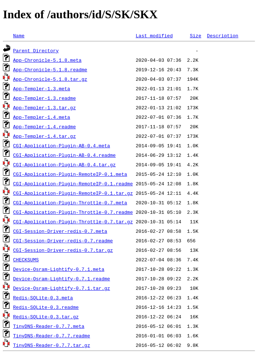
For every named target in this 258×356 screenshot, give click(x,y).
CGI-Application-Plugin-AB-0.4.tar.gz (64, 164)
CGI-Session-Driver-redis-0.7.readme (63, 240)
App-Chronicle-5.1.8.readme (50, 69)
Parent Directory (36, 50)
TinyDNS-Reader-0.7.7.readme (51, 335)
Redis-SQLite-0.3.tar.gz (46, 316)
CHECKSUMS (26, 259)
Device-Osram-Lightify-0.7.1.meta (59, 269)
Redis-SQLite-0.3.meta (43, 297)
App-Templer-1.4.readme (44, 126)
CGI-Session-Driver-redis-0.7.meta (60, 231)
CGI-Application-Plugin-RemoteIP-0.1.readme (73, 183)
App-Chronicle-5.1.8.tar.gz (50, 79)
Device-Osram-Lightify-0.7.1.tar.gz (61, 288)
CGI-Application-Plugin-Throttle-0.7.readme (73, 212)
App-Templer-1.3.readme (44, 98)
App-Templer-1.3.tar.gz (44, 107)
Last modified (154, 35)
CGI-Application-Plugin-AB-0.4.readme (64, 155)
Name (18, 35)
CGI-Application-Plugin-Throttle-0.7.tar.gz (73, 221)
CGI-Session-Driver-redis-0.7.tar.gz (63, 250)
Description (222, 35)
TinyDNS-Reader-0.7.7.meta (48, 326)
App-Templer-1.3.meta (41, 88)
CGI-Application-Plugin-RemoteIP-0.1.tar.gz (73, 193)
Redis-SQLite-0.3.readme (46, 307)
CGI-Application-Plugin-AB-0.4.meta (61, 145)
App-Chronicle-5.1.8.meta (47, 60)
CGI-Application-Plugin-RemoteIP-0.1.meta (70, 174)
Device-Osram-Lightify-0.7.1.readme (61, 278)
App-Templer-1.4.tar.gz (44, 136)
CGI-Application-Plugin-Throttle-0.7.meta (70, 202)
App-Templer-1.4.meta (41, 117)
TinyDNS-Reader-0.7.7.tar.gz (51, 345)
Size (195, 35)
